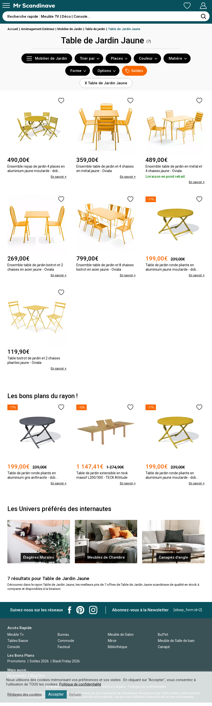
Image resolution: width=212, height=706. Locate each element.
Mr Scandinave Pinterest (80, 613)
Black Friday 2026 (66, 665)
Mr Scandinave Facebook (69, 613)
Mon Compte (193, 5)
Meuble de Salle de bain (176, 644)
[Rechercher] (203, 16)
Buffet (163, 638)
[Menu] (6, 5)
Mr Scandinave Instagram (93, 613)
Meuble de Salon (121, 638)
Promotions (16, 665)
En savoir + (58, 176)
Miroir (112, 644)
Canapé (164, 650)
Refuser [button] (76, 694)
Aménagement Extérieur (39, 29)
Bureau (63, 638)
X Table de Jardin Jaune (106, 83)
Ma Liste (161, 5)
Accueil (13, 29)
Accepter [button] (57, 694)
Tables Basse (17, 644)
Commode (66, 644)
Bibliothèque (117, 650)
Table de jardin (101, 29)
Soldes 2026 (39, 665)
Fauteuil (64, 650)
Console (13, 650)
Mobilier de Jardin (73, 29)
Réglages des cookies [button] (25, 694)
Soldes (134, 71)
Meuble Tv (15, 638)
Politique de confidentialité (80, 684)
